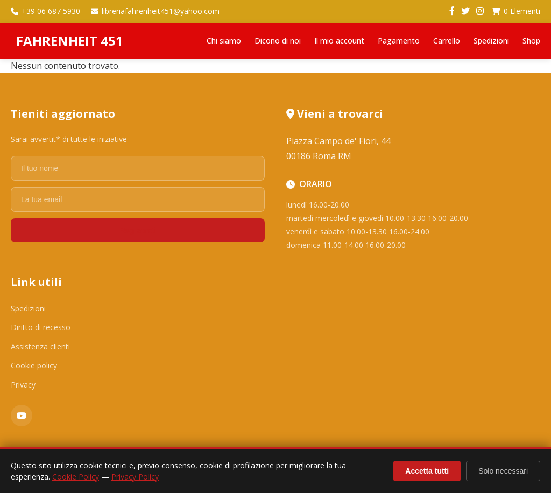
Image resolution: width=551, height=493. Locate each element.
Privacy (23, 385)
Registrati (137, 230)
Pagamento (399, 40)
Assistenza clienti (40, 346)
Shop (531, 40)
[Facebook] (452, 11)
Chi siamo (224, 40)
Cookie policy (34, 365)
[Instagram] (480, 11)
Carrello (446, 40)
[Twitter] (465, 11)
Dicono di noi (278, 40)
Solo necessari (503, 471)
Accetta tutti (427, 471)
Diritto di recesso (40, 327)
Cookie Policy (75, 476)
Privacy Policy (135, 476)
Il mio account (339, 40)
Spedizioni (491, 40)
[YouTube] (21, 415)
